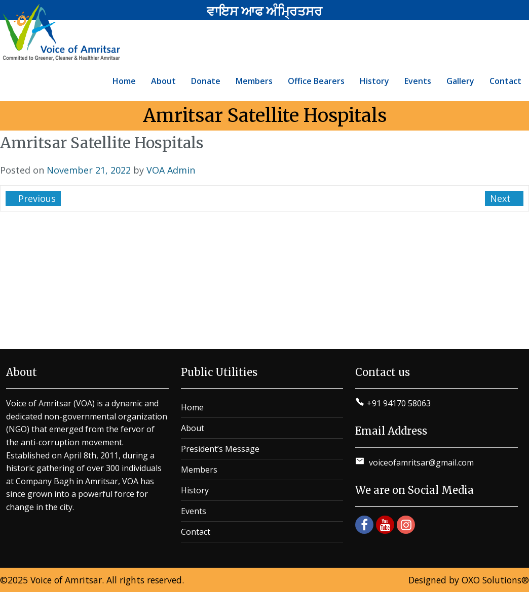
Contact (195, 531)
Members (199, 469)
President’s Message (220, 448)
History (195, 490)
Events (193, 511)
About (192, 428)
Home (192, 407)
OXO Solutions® (495, 580)
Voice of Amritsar (66, 580)
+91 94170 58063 (399, 403)
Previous (36, 198)
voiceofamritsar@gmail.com (420, 462)
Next (501, 198)
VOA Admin (170, 170)
